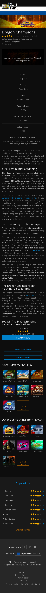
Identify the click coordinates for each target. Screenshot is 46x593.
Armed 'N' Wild (23, 376)
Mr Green (24, 328)
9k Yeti (9, 406)
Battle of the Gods (9, 462)
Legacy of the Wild (23, 431)
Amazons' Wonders (9, 376)
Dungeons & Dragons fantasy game (19, 198)
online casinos (31, 295)
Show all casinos (23, 529)
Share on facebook (23, 349)
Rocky (37, 431)
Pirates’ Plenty (23, 391)
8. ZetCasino (8, 523)
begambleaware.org (13, 564)
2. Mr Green (8, 495)
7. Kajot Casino (9, 519)
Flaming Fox (9, 391)
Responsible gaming (23, 575)
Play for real (23, 338)
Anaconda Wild (37, 446)
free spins (36, 250)
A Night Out (23, 446)
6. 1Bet (6, 514)
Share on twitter (23, 357)
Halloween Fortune (9, 431)
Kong (9, 446)
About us (23, 572)
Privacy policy (23, 578)
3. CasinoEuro (8, 500)
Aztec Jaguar (37, 376)
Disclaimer (23, 580)
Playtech (7, 44)
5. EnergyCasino (9, 509)
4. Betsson (7, 505)
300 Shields (37, 391)
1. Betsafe (7, 491)
